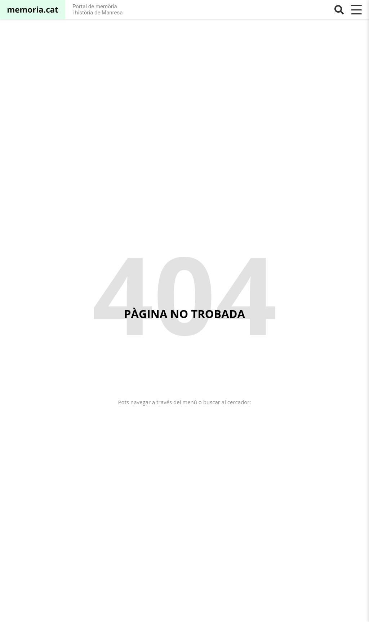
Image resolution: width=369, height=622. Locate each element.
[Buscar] (339, 9)
